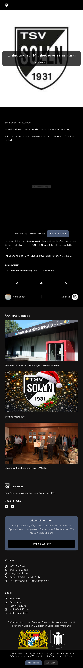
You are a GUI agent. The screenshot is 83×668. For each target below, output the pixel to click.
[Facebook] (17, 283)
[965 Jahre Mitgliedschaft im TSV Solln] (41, 443)
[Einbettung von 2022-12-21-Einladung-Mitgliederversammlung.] (41, 186)
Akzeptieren (33, 663)
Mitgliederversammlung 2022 (22, 270)
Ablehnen (50, 663)
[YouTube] (6, 506)
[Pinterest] (41, 283)
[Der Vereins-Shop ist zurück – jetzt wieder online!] (41, 340)
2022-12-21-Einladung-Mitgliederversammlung (25, 234)
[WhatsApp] (66, 283)
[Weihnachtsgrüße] (41, 391)
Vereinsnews (41, 62)
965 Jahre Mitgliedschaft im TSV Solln (26, 468)
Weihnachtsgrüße (15, 416)
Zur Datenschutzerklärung (60, 656)
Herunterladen (58, 233)
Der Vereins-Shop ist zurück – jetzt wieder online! (32, 365)
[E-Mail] (12, 506)
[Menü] (76, 4)
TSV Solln (48, 270)
